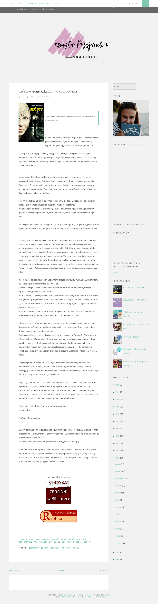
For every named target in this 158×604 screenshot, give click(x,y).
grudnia (118, 464)
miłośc (63, 539)
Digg (76, 547)
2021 (117, 392)
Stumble (66, 547)
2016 (117, 428)
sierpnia (118, 492)
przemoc (45, 542)
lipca (116, 500)
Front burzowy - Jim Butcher (133, 287)
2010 (117, 559)
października (119, 478)
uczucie (55, 542)
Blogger (106, 595)
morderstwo (25, 542)
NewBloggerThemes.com (96, 597)
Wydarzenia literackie (48, 4)
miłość (72, 539)
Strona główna (58, 570)
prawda (36, 542)
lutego (117, 536)
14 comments (44, 97)
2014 (117, 443)
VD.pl (115, 272)
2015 (117, 436)
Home (12, 4)
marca (117, 528)
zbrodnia (78, 542)
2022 (117, 384)
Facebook (34, 547)
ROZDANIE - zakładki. (131, 336)
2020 (117, 399)
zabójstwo (66, 542)
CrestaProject (66, 597)
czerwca (118, 507)
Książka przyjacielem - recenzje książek (76, 595)
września (118, 485)
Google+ (55, 547)
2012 (117, 458)
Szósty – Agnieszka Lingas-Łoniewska (48, 91)
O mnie (20, 4)
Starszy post (103, 570)
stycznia (118, 543)
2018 (117, 414)
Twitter (44, 547)
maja (117, 514)
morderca (82, 539)
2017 (117, 421)
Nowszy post (14, 570)
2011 (117, 552)
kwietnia (118, 521)
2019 (117, 406)
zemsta (87, 542)
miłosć (55, 539)
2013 (117, 450)
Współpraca (30, 4)
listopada (118, 471)
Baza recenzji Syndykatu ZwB (36, 539)
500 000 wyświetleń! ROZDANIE (134, 299)
